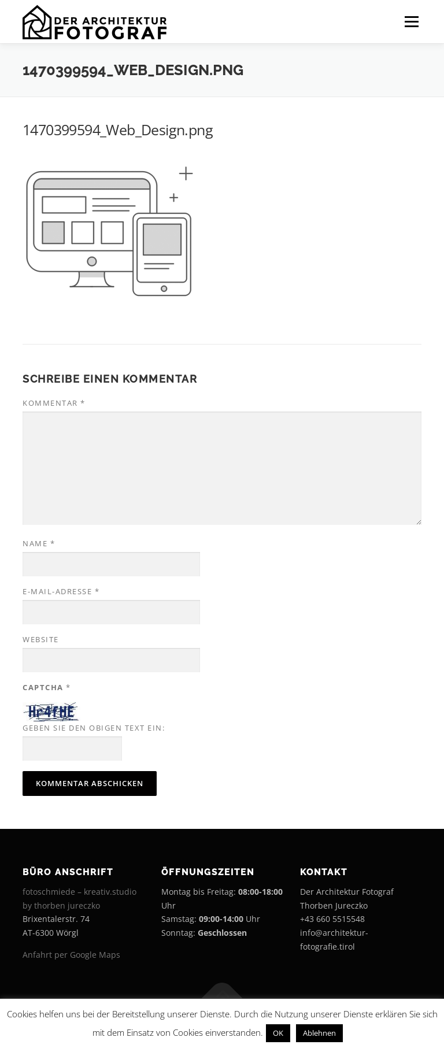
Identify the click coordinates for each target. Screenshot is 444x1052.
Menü (411, 21)
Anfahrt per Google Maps (71, 954)
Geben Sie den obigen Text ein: (94, 728)
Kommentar (54, 403)
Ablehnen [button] (319, 1033)
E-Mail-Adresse (61, 591)
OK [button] (278, 1033)
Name (39, 543)
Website (41, 639)
